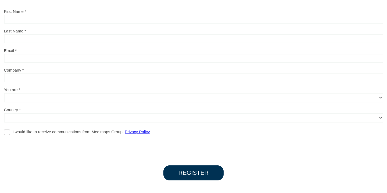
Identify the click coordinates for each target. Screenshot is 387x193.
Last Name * (15, 31)
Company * (14, 70)
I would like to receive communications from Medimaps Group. (81, 131)
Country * (12, 109)
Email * (10, 50)
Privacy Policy (137, 131)
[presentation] (45, 147)
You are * (12, 89)
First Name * (15, 11)
